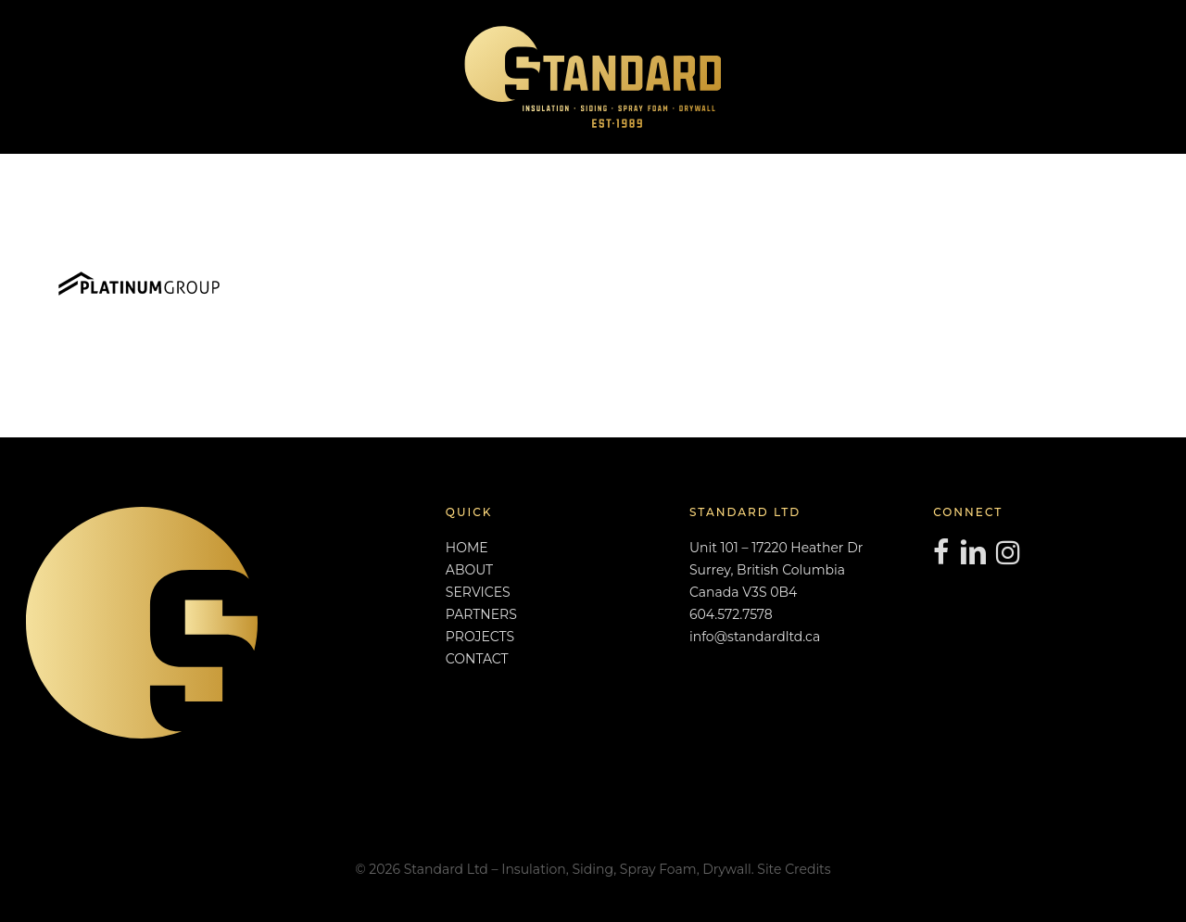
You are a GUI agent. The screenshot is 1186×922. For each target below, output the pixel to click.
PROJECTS (480, 636)
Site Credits (793, 869)
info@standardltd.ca (754, 636)
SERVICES (478, 592)
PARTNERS (481, 614)
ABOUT (469, 570)
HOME (467, 547)
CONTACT (477, 658)
